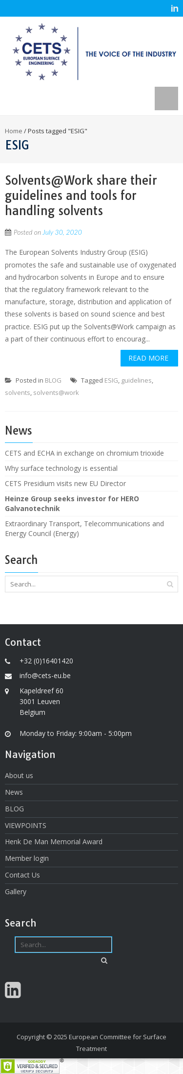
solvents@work (56, 392)
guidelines (136, 380)
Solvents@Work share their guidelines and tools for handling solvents (81, 195)
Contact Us (22, 874)
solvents (17, 392)
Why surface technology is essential (61, 468)
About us (19, 775)
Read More (148, 358)
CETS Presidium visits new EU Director (65, 483)
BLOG (53, 380)
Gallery (15, 891)
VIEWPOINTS (25, 825)
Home (13, 130)
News (14, 792)
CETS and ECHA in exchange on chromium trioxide (84, 453)
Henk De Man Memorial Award (53, 841)
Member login (27, 858)
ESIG (111, 380)
